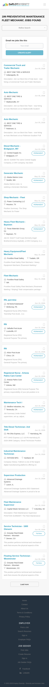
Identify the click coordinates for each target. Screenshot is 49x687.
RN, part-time (10, 300)
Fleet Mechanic (11, 276)
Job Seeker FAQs (24, 662)
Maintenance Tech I (13, 402)
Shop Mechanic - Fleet (14, 197)
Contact (24, 604)
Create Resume (24, 654)
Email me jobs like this (16, 40)
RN (5, 324)
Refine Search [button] (24, 28)
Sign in (24, 635)
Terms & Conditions (24, 613)
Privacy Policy (24, 617)
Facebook (26, 669)
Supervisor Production (14, 475)
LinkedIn (26, 673)
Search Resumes (24, 631)
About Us (24, 609)
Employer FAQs (24, 639)
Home (24, 600)
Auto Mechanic (11, 92)
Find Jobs (24, 650)
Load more (24, 584)
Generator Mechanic (13, 173)
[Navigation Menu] (44, 4)
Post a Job (24, 627)
